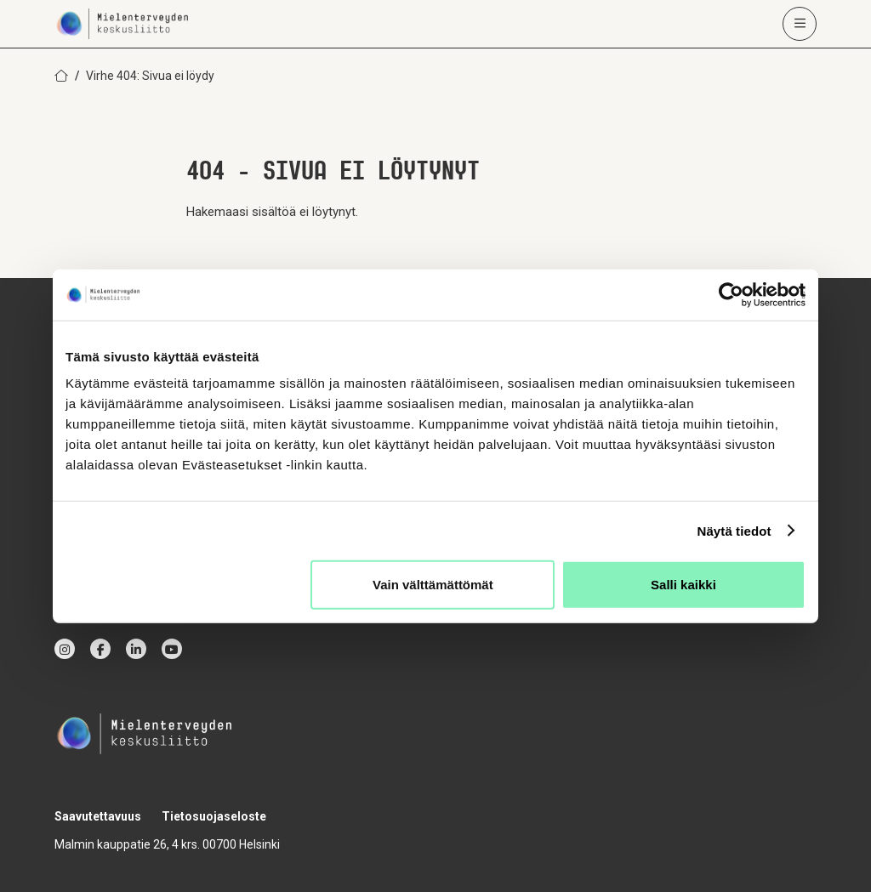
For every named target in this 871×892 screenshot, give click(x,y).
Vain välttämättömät (433, 584)
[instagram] (64, 649)
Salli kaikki (683, 584)
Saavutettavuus (97, 816)
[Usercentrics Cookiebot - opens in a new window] (731, 294)
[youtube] (172, 649)
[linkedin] (136, 649)
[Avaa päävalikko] (800, 24)
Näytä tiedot (734, 530)
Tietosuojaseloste (214, 816)
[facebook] (100, 649)
